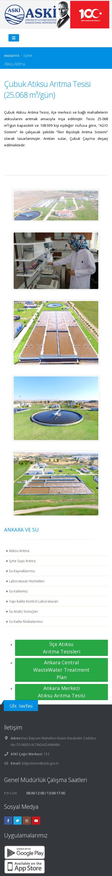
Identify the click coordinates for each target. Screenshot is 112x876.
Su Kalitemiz (18, 591)
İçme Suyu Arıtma (22, 561)
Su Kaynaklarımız (22, 571)
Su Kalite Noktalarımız (26, 621)
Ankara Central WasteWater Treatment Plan (61, 669)
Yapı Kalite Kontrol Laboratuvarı (33, 601)
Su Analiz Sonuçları (23, 611)
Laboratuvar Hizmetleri (27, 581)
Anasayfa (11, 56)
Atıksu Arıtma (19, 550)
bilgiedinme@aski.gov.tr (40, 763)
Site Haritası (21, 706)
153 (46, 754)
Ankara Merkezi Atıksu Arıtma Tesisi (61, 692)
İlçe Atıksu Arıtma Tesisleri (61, 648)
